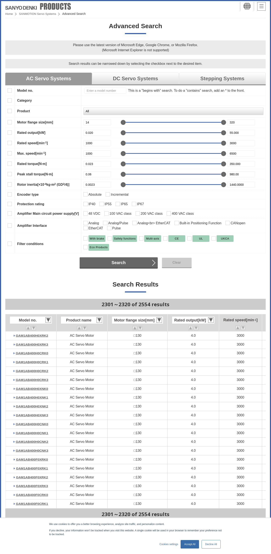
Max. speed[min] (31, 153)
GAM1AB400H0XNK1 (32, 397)
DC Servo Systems (135, 78)
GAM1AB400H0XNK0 (32, 389)
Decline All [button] (211, 544)
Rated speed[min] (32, 143)
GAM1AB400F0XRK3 (31, 486)
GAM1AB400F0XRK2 (31, 477)
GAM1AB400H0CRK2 (32, 371)
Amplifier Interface (32, 225)
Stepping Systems (222, 78)
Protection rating (30, 204)
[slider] (123, 122)
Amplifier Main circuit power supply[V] (48, 213)
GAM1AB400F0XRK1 (31, 468)
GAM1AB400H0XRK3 (32, 344)
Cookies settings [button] (168, 544)
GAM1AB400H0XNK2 (32, 406)
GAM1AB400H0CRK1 (32, 362)
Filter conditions (30, 244)
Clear (176, 262)
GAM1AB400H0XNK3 (32, 415)
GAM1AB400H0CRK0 (32, 353)
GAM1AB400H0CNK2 (32, 441)
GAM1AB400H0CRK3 (32, 380)
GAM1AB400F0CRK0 (32, 495)
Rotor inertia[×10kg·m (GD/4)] (43, 184)
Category (24, 100)
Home (9, 13)
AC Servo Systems (48, 78)
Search (119, 262)
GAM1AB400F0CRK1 (32, 504)
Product (23, 111)
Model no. (25, 90)
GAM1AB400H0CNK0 (32, 424)
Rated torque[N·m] (32, 164)
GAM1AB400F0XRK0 (31, 459)
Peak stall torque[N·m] (35, 174)
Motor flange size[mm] (35, 122)
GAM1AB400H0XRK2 (32, 335)
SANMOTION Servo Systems (38, 13)
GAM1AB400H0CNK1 (32, 433)
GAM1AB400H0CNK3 (32, 450)
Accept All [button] (189, 544)
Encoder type (28, 194)
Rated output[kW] (31, 132)
